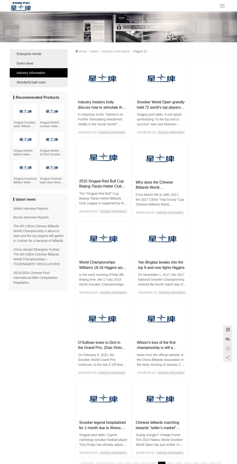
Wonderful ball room (31, 82)
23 (179, 366)
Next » (215, 366)
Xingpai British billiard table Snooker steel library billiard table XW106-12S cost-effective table (25, 152)
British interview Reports (30, 208)
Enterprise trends (29, 54)
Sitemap (133, 457)
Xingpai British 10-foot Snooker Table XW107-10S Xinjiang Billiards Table (50, 152)
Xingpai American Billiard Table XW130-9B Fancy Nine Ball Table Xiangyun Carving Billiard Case (25, 180)
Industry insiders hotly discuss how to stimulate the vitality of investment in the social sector (98, 100)
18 (136, 366)
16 (120, 366)
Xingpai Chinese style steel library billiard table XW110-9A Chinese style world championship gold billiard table (51, 180)
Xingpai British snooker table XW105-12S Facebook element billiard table (50, 124)
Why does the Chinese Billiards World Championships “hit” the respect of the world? (97, 176)
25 (196, 366)
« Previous (105, 366)
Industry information (105, 128)
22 (170, 366)
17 (128, 366)
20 (153, 366)
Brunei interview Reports (31, 217)
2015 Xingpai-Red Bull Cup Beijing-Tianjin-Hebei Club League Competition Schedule (203, 100)
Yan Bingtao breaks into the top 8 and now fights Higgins (201, 176)
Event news (25, 63)
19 (145, 366)
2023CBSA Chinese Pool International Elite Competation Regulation (35, 277)
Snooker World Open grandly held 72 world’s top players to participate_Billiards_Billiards (150, 100)
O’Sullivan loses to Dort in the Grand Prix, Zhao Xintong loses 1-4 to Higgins (97, 251)
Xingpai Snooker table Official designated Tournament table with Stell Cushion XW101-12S (25, 124)
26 (204, 366)
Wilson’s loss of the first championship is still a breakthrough (149, 251)
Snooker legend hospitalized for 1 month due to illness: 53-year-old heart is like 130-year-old (203, 251)
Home (82, 51)
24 (187, 366)
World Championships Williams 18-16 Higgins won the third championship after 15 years (149, 176)
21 (162, 366)
